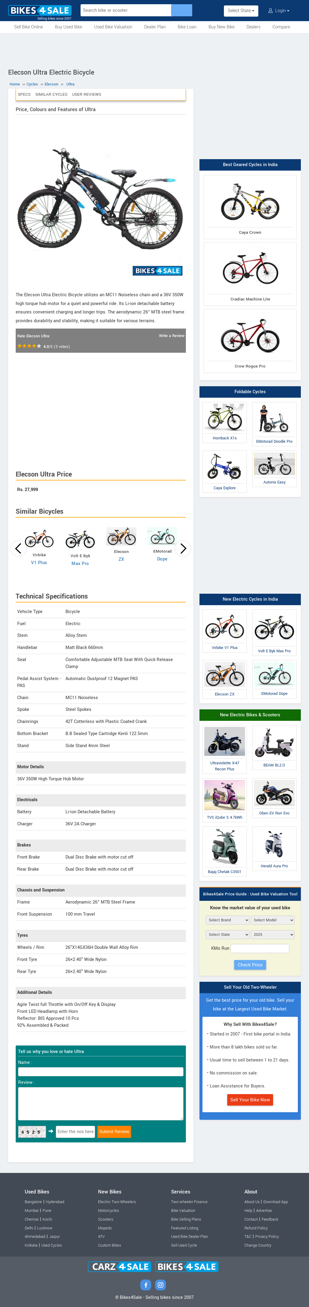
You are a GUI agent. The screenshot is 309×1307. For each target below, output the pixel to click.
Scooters (105, 1219)
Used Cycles (51, 1245)
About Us (252, 1202)
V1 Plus (39, 563)
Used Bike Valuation (113, 27)
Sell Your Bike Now (250, 1100)
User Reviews (86, 94)
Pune (47, 1210)
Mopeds (105, 1228)
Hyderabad (55, 1202)
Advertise (264, 1210)
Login (278, 11)
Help (248, 1210)
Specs (24, 94)
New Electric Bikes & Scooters (250, 715)
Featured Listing (184, 1228)
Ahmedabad (35, 1236)
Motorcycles (108, 1210)
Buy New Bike (221, 27)
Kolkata (31, 1245)
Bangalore (33, 1202)
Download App (275, 1202)
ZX (121, 559)
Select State (241, 11)
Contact (251, 1219)
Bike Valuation (183, 1210)
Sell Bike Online (28, 27)
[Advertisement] (154, 49)
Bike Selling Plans (186, 1219)
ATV (101, 1236)
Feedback (270, 1219)
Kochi (47, 1219)
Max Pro (80, 563)
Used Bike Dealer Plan (189, 1236)
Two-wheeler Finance (189, 1202)
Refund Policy (256, 1228)
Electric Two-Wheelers (117, 1202)
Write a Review (171, 336)
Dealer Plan (155, 27)
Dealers (253, 27)
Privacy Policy (267, 1236)
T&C (247, 1236)
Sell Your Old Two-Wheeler (250, 987)
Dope (162, 559)
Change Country (257, 1245)
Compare (281, 27)
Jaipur (54, 1236)
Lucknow (45, 1228)
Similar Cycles (51, 94)
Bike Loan (187, 27)
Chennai (32, 1219)
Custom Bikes (109, 1245)
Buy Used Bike (68, 27)
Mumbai (32, 1210)
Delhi (29, 1228)
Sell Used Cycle (184, 1245)
